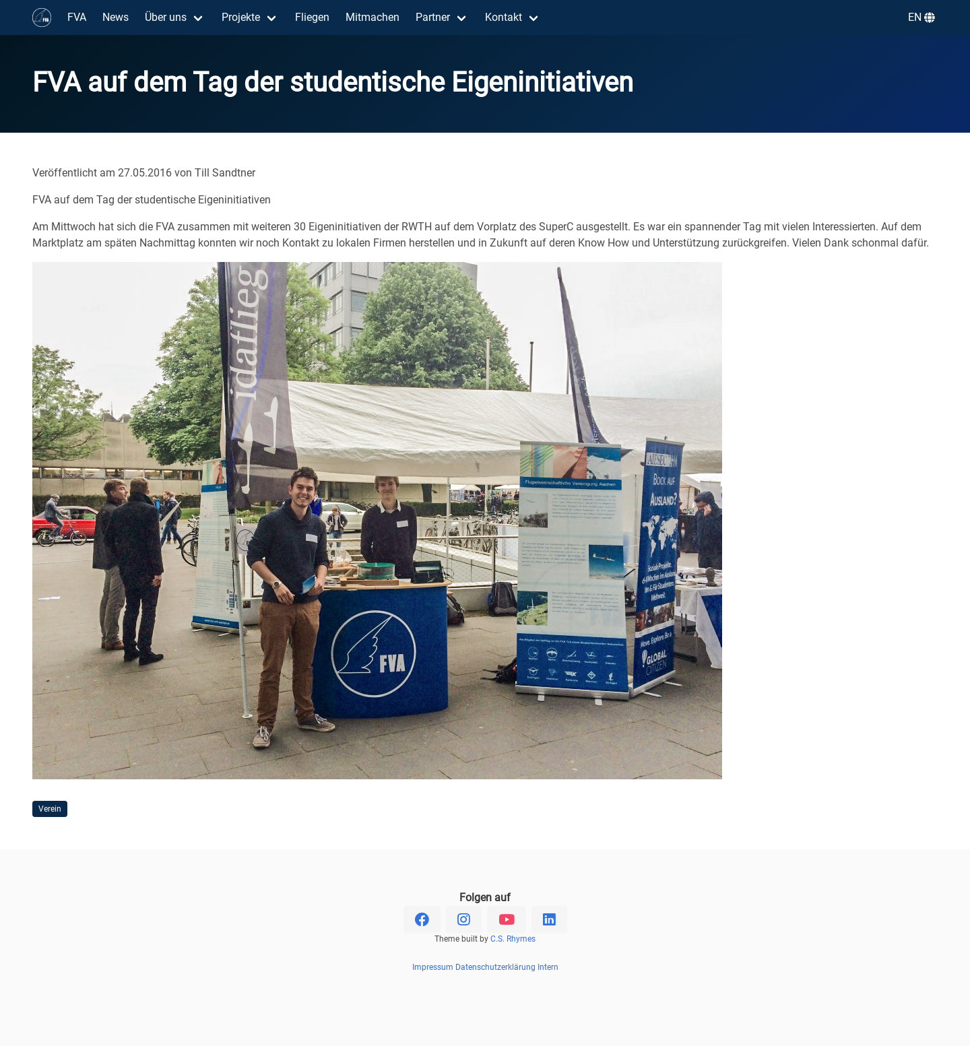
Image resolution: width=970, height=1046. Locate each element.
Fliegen (312, 17)
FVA (76, 17)
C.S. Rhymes (513, 939)
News (115, 17)
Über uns (166, 17)
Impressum (432, 967)
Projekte (241, 17)
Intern (548, 967)
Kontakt (503, 17)
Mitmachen (372, 17)
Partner (433, 17)
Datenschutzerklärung (495, 967)
